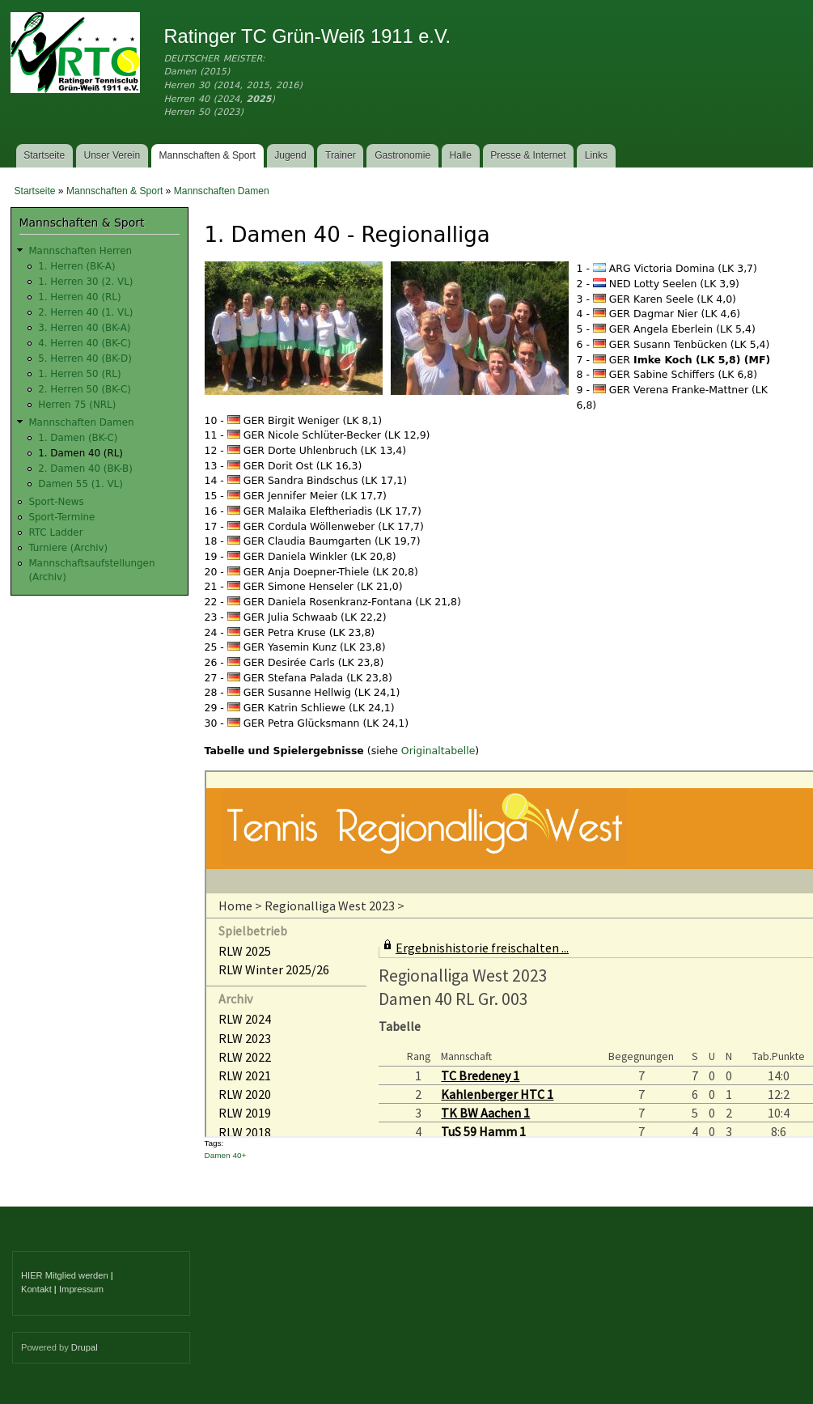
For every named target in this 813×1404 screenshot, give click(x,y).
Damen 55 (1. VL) (80, 484)
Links (596, 155)
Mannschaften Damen (221, 191)
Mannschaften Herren (80, 251)
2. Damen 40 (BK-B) (85, 468)
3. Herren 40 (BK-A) (84, 327)
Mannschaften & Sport (207, 155)
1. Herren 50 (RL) (79, 374)
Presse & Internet (527, 155)
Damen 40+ (226, 1155)
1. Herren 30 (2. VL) (85, 281)
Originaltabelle (438, 750)
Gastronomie (402, 155)
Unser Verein (111, 155)
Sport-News (55, 501)
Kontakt (36, 1289)
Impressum (81, 1289)
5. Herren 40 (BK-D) (85, 358)
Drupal (84, 1347)
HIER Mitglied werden (64, 1275)
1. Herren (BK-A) (76, 266)
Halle (461, 155)
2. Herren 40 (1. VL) (85, 312)
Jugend (290, 155)
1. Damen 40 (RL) (80, 453)
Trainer (340, 155)
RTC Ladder (55, 532)
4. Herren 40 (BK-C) (84, 343)
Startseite (44, 155)
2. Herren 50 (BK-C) (84, 389)
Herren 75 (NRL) (77, 404)
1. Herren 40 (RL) (79, 297)
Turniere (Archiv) (68, 548)
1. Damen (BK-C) (77, 437)
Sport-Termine (61, 517)
